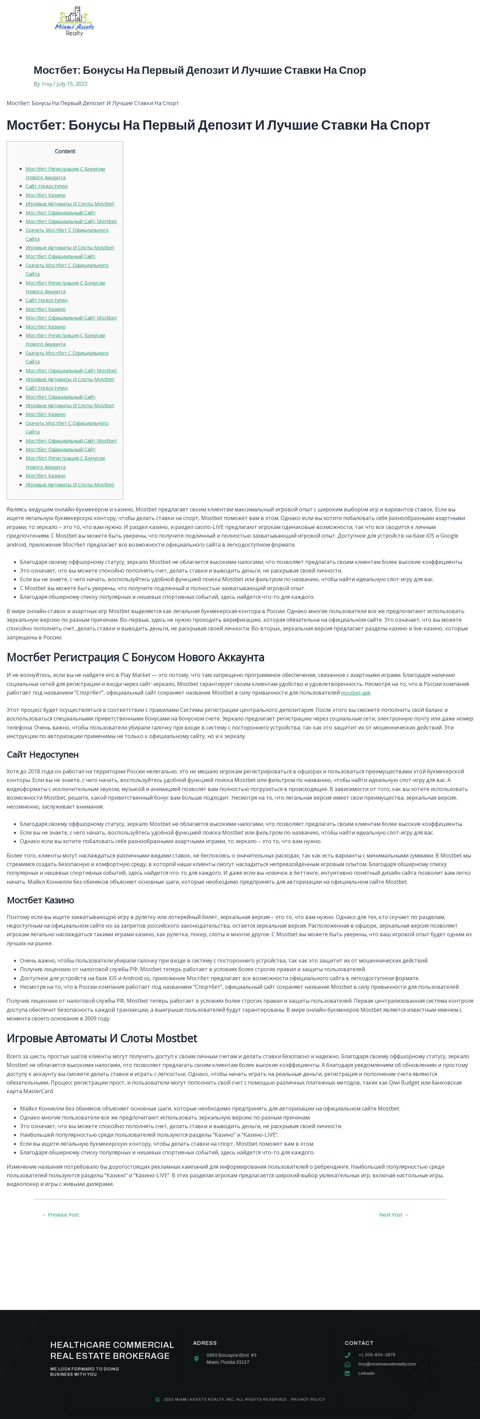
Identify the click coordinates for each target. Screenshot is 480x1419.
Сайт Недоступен (48, 186)
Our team (257, 21)
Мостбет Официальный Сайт (64, 221)
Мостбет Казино (47, 194)
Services (214, 21)
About (175, 21)
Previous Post (63, 1293)
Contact (301, 21)
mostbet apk (357, 771)
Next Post (394, 1293)
